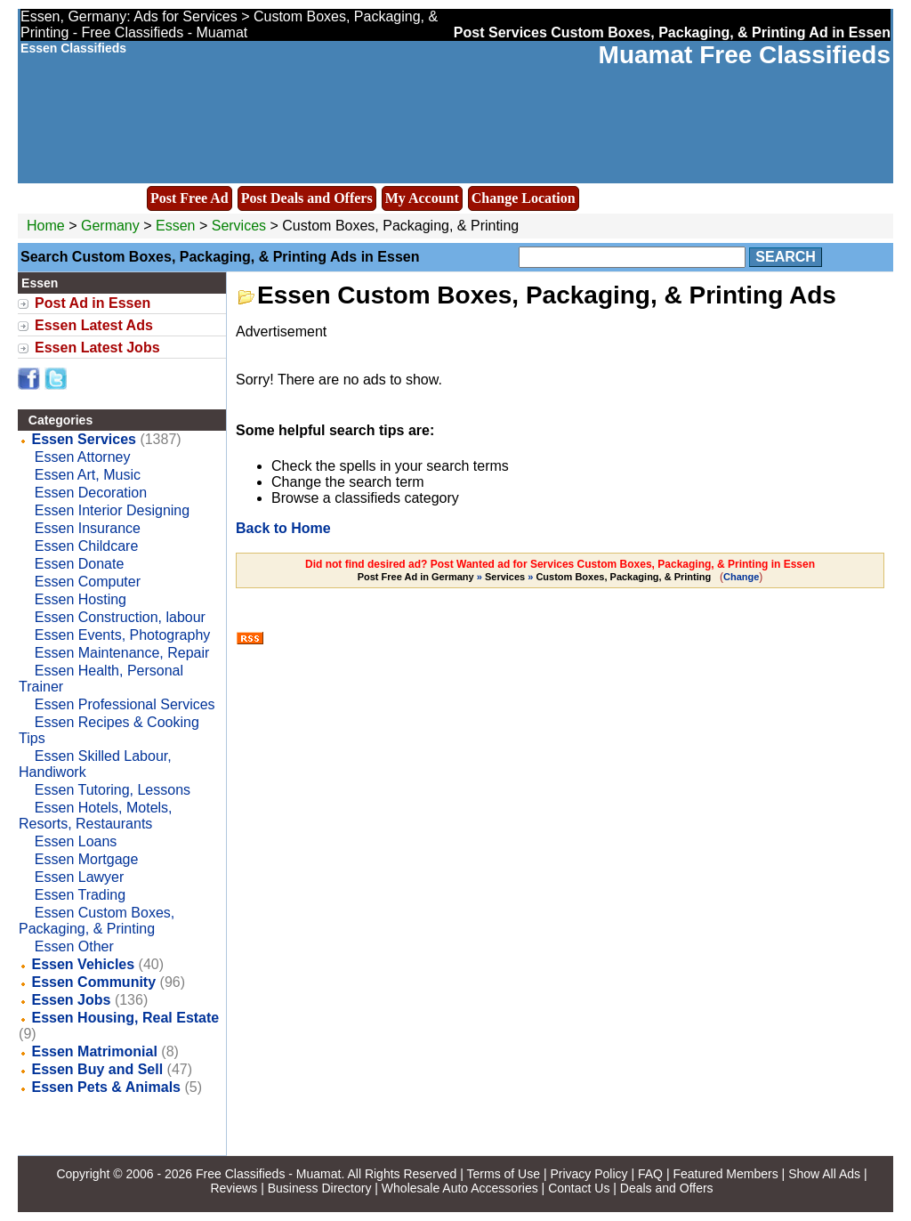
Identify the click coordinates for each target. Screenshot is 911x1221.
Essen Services (84, 439)
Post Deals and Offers (307, 198)
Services (239, 225)
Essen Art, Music (88, 474)
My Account (422, 198)
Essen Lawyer (80, 877)
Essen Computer (88, 581)
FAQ (650, 1174)
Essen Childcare (87, 546)
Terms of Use (503, 1174)
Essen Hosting (80, 599)
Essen (177, 225)
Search (785, 256)
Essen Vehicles (83, 964)
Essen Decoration (91, 492)
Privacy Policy (588, 1174)
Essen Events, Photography (122, 635)
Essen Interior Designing (112, 510)
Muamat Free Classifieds (745, 55)
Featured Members (725, 1174)
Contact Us (578, 1188)
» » (536, 576)
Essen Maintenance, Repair (122, 652)
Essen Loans (76, 841)
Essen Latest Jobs (97, 347)
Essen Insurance (88, 528)
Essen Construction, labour (120, 617)
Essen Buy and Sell (98, 1069)
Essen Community (94, 982)
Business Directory (320, 1188)
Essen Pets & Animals (106, 1087)
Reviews (233, 1188)
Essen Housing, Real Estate (126, 1017)
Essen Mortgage (87, 859)
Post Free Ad (189, 198)
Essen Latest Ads (94, 325)
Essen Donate (80, 563)
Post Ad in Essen (92, 303)
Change (741, 576)
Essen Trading (80, 894)
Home (46, 225)
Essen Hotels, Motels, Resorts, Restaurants (96, 815)
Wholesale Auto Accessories (460, 1188)
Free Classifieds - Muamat (268, 1174)
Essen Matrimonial (94, 1051)
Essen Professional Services (125, 704)
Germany (110, 225)
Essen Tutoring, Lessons (112, 789)
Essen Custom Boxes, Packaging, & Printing (96, 920)
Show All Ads (824, 1174)
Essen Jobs (71, 999)
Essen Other (74, 946)
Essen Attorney (83, 457)
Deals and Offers (666, 1188)
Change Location (524, 198)
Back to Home (283, 528)
